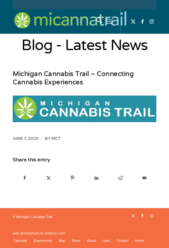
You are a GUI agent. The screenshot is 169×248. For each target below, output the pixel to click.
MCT (56, 138)
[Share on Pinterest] (72, 177)
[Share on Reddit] (120, 177)
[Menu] (109, 21)
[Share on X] (49, 177)
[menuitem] (96, 21)
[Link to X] (133, 21)
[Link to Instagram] (151, 21)
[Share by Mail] (144, 177)
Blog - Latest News (84, 45)
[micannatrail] (70, 21)
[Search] (96, 21)
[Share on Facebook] (24, 177)
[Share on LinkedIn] (96, 177)
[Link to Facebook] (142, 21)
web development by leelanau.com (39, 233)
